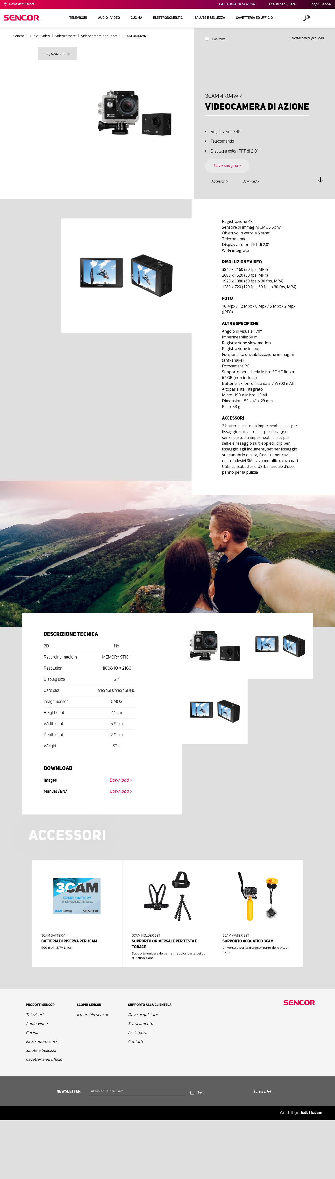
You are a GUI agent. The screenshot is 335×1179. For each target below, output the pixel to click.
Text (200, 1092)
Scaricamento (140, 1023)
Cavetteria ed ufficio (44, 1059)
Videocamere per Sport (308, 38)
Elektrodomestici (41, 1041)
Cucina (32, 1032)
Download (249, 181)
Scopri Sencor (320, 4)
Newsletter (68, 1091)
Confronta (219, 39)
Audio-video (37, 1023)
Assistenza (137, 1032)
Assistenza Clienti (282, 4)
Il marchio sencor (92, 1014)
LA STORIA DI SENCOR (237, 4)
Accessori (218, 181)
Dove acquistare (22, 4)
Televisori (34, 1014)
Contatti (135, 1041)
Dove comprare (227, 166)
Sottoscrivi (262, 1091)
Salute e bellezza (41, 1050)
